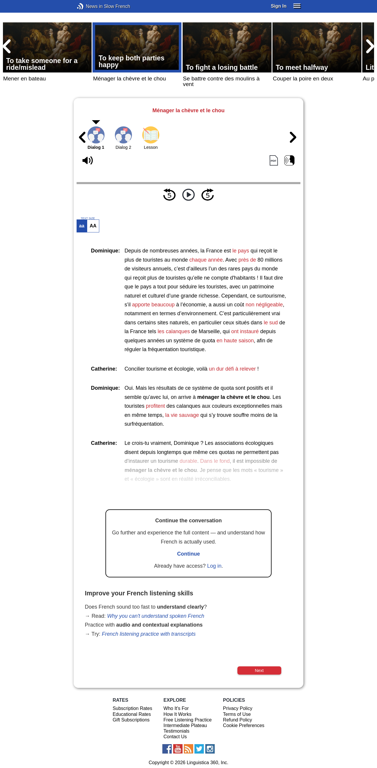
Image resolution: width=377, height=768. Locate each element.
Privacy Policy (237, 708)
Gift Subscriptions (131, 719)
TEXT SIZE (88, 218)
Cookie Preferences (243, 725)
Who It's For (176, 708)
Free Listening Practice (187, 719)
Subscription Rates (132, 708)
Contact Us (175, 736)
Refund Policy (237, 719)
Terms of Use (237, 714)
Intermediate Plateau (185, 725)
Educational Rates (132, 714)
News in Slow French (89, 6)
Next (259, 670)
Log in (214, 566)
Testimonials (176, 731)
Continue (188, 554)
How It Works (177, 714)
